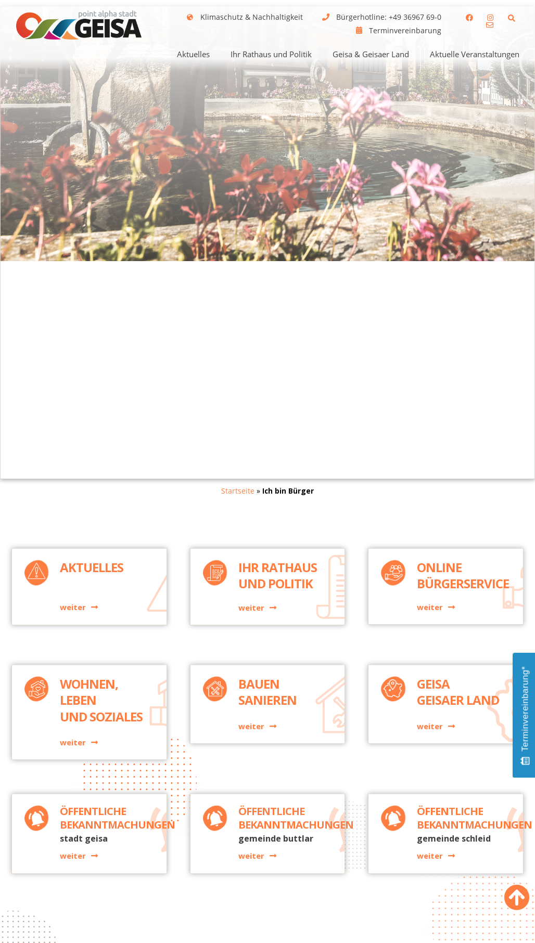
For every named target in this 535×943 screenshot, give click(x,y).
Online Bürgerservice (463, 614)
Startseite (237, 491)
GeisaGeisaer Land (458, 739)
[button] (511, 18)
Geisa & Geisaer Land (371, 54)
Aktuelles (193, 54)
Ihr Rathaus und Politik (271, 54)
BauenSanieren (267, 739)
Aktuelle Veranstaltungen (474, 54)
